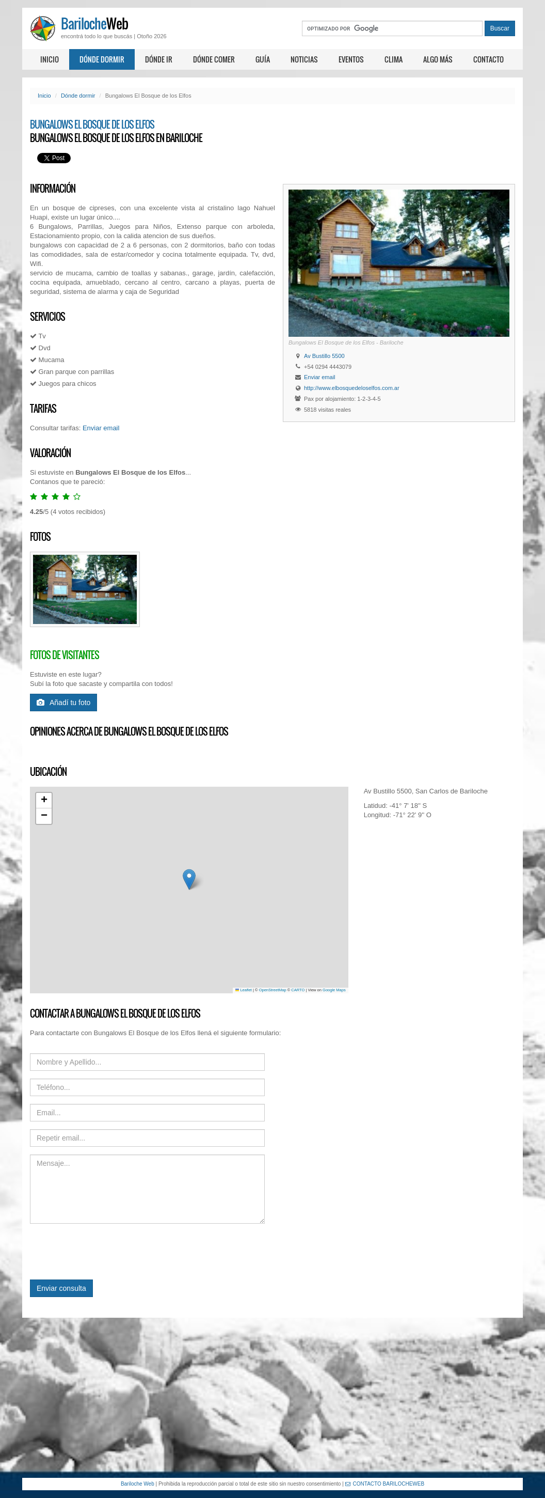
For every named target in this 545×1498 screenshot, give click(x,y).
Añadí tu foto (63, 702)
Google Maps (334, 990)
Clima (393, 59)
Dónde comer (214, 59)
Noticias (304, 59)
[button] (189, 879)
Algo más (438, 59)
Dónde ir (158, 59)
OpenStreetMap (272, 990)
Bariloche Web (137, 1484)
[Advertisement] (272, 1397)
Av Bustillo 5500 (324, 356)
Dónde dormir (101, 59)
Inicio (49, 59)
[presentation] (108, 1251)
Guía (262, 59)
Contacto (488, 59)
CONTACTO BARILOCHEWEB (385, 1484)
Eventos (351, 59)
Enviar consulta (61, 1288)
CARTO (297, 990)
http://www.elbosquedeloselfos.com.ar (351, 388)
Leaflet (243, 990)
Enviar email (319, 377)
